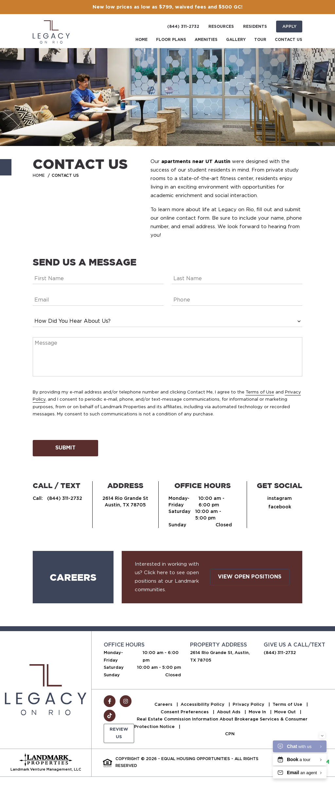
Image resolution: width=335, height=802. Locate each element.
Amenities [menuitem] (206, 40)
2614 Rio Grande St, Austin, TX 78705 (220, 656)
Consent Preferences (185, 711)
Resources (221, 26)
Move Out (285, 711)
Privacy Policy (249, 704)
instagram (279, 498)
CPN (230, 733)
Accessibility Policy (203, 704)
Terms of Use (260, 392)
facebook (279, 506)
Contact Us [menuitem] (288, 40)
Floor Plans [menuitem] (171, 40)
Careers (164, 704)
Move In (258, 711)
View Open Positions (249, 576)
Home (39, 175)
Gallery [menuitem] (236, 40)
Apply (289, 26)
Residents (255, 26)
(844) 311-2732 (183, 26)
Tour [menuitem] (260, 40)
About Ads (229, 711)
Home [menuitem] (141, 40)
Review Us (119, 733)
